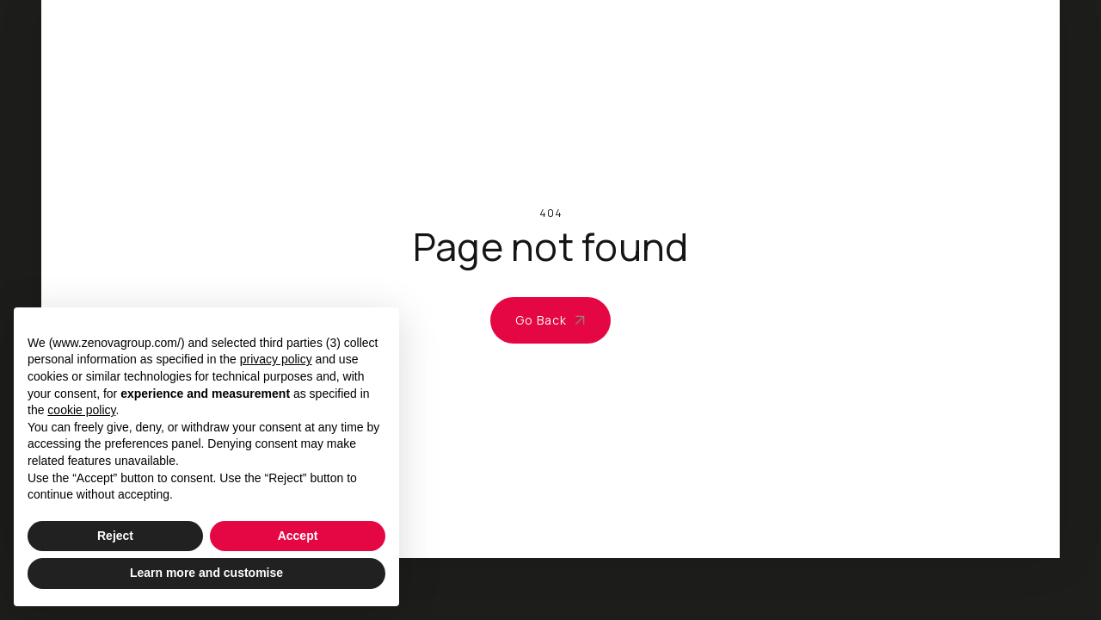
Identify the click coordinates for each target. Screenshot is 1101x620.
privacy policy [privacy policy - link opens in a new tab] (276, 359)
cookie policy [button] (81, 410)
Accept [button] (298, 535)
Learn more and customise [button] (206, 573)
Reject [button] (115, 535)
